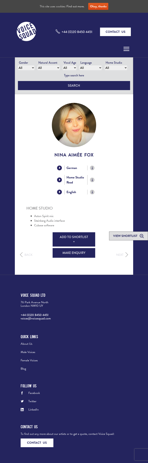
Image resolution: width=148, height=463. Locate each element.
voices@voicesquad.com (36, 318)
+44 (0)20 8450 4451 (76, 31)
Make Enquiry (73, 253)
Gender (23, 62)
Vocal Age (70, 62)
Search (74, 85)
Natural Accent (47, 62)
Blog (23, 368)
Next (120, 255)
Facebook (34, 393)
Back (28, 255)
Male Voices (28, 352)
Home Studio (114, 62)
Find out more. (75, 6)
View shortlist (125, 236)
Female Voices (29, 360)
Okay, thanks (98, 6)
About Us (26, 343)
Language (86, 62)
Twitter (32, 401)
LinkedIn (33, 409)
